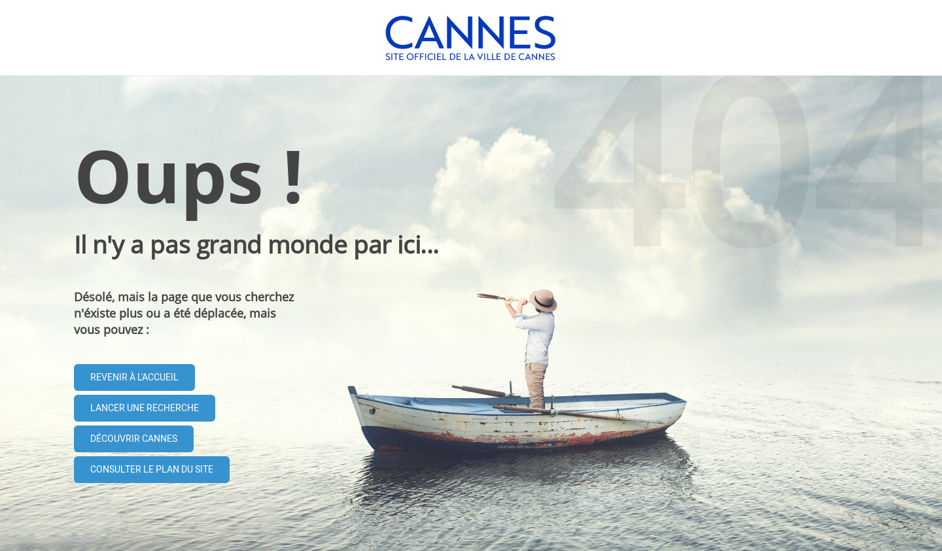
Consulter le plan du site (151, 469)
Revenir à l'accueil (134, 377)
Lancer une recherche (144, 408)
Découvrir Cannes (133, 439)
